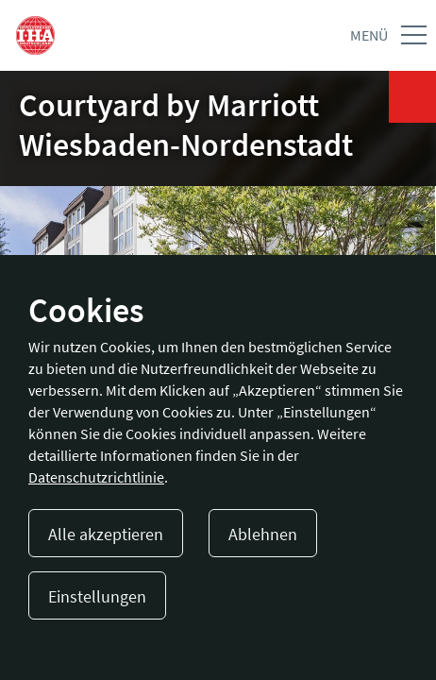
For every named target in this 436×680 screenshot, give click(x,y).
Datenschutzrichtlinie (96, 477)
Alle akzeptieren (105, 534)
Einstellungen (97, 596)
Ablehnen (262, 534)
